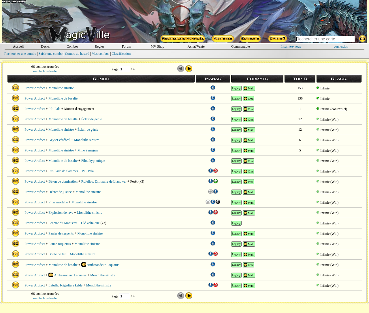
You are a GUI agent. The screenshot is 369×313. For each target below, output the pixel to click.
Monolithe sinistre (61, 88)
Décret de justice (60, 192)
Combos (72, 46)
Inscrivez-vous (290, 46)
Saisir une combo (51, 54)
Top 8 (300, 78)
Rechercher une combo (20, 54)
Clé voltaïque (90, 223)
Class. (339, 78)
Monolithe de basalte (63, 98)
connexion (341, 46)
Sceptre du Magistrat (62, 223)
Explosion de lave (60, 213)
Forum (126, 46)
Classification (121, 54)
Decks (45, 46)
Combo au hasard (77, 54)
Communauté (240, 46)
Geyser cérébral (59, 140)
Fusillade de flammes (63, 171)
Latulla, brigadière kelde (65, 285)
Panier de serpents (61, 233)
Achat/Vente (195, 46)
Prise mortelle (58, 202)
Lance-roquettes (59, 244)
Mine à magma (88, 150)
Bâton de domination (63, 181)
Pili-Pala (54, 109)
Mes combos (100, 54)
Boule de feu (57, 254)
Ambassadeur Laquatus (103, 265)
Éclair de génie (91, 119)
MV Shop (157, 46)
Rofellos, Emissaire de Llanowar (104, 181)
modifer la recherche (45, 71)
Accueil (18, 46)
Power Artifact (35, 88)
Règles (99, 46)
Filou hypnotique (93, 161)
